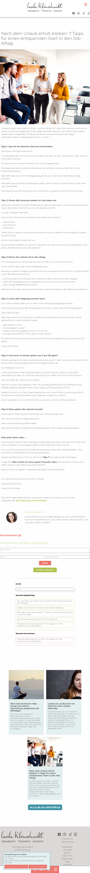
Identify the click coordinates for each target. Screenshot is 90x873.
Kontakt (67, 864)
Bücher (67, 853)
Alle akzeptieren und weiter (16, 867)
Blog (67, 861)
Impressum (67, 838)
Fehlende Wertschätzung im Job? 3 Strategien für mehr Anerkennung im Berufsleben (40, 625)
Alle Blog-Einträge (45, 807)
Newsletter (67, 847)
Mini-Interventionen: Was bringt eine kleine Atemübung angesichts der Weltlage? (44, 602)
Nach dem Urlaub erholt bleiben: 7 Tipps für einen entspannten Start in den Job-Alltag (45, 613)
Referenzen (67, 859)
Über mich (67, 855)
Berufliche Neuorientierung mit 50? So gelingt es (37, 619)
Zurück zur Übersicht (45, 570)
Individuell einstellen (37, 867)
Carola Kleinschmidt (34, 512)
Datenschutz (67, 842)
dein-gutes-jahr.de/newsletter (31, 500)
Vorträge (67, 850)
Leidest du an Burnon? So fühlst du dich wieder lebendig (40, 608)
